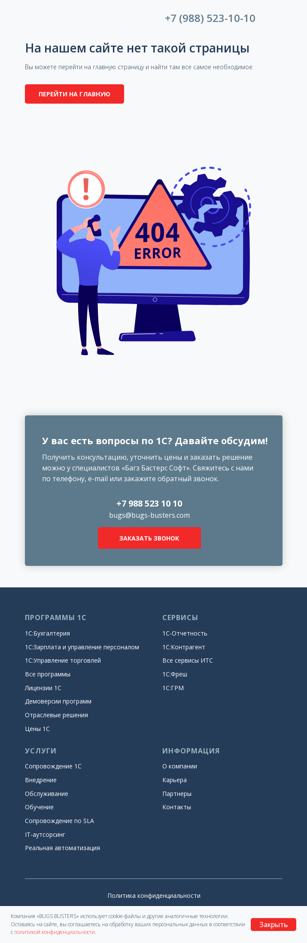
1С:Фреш (174, 674)
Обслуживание (46, 793)
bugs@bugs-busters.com (149, 515)
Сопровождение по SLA (59, 821)
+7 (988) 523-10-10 (210, 18)
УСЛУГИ (41, 751)
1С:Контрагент (183, 647)
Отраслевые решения (56, 715)
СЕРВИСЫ (180, 617)
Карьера (174, 780)
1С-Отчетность (184, 633)
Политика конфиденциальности (154, 895)
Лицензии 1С (43, 688)
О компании (179, 766)
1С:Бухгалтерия (47, 633)
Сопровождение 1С (53, 766)
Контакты (176, 807)
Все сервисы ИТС (187, 660)
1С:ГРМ (173, 688)
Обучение (39, 807)
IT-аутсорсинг (45, 834)
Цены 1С (37, 729)
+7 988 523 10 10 (149, 503)
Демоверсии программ (58, 701)
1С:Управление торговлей (63, 660)
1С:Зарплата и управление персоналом (82, 647)
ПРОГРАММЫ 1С (56, 617)
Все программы (47, 674)
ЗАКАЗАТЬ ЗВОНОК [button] (149, 538)
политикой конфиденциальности (54, 932)
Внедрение (41, 780)
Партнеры (176, 793)
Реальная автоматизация (62, 848)
